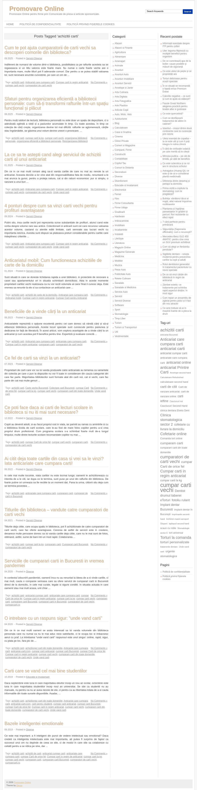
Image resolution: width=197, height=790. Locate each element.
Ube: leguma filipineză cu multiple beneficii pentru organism (175, 53)
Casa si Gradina (123, 132)
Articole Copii (121, 110)
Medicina (119, 256)
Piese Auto (120, 269)
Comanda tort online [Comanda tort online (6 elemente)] (171, 438)
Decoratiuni (120, 172)
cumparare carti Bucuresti (24, 601)
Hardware (120, 216)
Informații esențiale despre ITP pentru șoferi (176, 45)
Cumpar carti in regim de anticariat (64, 756)
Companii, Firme (123, 150)
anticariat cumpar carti (36, 595)
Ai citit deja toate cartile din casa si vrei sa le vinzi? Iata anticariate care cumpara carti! (54, 461)
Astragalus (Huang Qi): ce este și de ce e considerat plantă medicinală (176, 173)
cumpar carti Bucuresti (67, 651)
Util (116, 331)
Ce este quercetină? (173, 113)
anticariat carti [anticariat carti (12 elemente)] (172, 348)
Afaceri (118, 43)
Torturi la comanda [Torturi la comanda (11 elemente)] (175, 537)
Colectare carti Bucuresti (62, 388)
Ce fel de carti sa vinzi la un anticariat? (42, 357)
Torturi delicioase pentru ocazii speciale (175, 80)
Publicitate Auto (123, 274)
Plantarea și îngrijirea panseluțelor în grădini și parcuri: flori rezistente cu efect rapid (175, 213)
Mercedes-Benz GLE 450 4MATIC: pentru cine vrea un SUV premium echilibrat (176, 239)
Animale (119, 65)
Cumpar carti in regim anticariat (72, 82)
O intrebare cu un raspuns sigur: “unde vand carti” (53, 618)
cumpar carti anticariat (43, 651)
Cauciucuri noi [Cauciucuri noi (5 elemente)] (176, 401)
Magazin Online (123, 247)
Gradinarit (120, 212)
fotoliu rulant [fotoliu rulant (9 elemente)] (181, 500)
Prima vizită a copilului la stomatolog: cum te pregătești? (175, 191)
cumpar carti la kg (34, 138)
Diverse (30, 571)
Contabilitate (121, 158)
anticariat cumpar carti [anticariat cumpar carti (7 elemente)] (173, 353)
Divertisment (121, 181)
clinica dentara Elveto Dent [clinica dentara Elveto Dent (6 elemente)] (174, 410)
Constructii (120, 154)
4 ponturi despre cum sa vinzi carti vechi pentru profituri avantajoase (50, 208)
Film (117, 198)
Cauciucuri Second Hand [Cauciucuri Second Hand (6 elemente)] (173, 405)
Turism (118, 323)
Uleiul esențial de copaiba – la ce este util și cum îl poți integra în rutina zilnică (177, 141)
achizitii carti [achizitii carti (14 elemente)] (172, 330)
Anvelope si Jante (124, 87)
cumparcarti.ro (12, 604)
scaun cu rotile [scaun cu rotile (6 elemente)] (168, 528)
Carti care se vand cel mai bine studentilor (45, 670)
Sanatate (119, 283)
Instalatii (119, 234)
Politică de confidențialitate (40, 24)
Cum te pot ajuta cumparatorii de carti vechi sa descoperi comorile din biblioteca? (50, 50)
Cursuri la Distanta (124, 167)
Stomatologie (121, 314)
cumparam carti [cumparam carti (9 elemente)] (171, 443)
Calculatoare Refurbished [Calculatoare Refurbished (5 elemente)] (171, 377)
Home (10, 24)
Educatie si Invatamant (37, 677)
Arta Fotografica (123, 101)
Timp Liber (120, 318)
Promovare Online (36, 8)
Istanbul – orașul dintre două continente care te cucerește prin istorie (177, 131)
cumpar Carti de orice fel (38, 442)
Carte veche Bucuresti (36, 388)
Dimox (19, 785)
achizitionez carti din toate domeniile (44, 648)
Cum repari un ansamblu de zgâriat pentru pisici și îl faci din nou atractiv (177, 301)
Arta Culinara (121, 92)
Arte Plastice (121, 105)
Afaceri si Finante (124, 47)
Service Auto (121, 292)
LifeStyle (119, 238)
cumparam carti (47, 344)
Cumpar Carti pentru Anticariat (71, 298)
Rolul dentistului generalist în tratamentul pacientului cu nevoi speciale (177, 267)
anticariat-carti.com (20, 651)
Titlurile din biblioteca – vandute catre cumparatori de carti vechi (56, 512)
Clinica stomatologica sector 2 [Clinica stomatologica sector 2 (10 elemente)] (171, 419)
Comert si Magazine (125, 145)
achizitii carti (18, 82)
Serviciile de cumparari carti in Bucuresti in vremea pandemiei (54, 563)
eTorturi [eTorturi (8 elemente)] (165, 500)
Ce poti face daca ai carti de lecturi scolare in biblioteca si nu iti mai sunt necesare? (48, 410)
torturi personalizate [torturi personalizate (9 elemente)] (174, 542)
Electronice (120, 189)
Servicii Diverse (34, 58)
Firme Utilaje (121, 207)
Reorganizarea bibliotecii (75, 141)
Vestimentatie (122, 336)
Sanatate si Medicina (125, 287)
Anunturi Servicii (123, 83)
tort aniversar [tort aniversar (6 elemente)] (176, 532)
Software (119, 305)
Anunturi (119, 70)
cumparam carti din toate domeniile (75, 391)
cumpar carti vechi (14, 85)
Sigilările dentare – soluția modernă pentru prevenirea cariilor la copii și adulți (176, 257)
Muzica (118, 265)
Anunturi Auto (122, 74)
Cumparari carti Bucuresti (75, 544)
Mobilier (119, 260)
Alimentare (120, 56)
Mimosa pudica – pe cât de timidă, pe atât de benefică (176, 157)
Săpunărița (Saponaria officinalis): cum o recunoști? (177, 230)
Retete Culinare (123, 278)
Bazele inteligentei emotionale (33, 723)
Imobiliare (120, 225)
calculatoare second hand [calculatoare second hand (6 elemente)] (174, 381)
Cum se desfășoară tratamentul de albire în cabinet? (174, 121)
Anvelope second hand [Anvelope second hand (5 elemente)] (180, 373)
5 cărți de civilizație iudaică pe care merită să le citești (176, 150)
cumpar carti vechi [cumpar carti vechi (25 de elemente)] (175, 487)
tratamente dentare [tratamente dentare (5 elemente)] (169, 547)
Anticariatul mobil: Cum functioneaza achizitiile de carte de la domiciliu (53, 262)
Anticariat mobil (13, 298)
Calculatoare (121, 127)
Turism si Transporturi (126, 327)
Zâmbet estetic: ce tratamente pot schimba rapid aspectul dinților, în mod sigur (175, 289)
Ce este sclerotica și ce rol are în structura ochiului (176, 165)
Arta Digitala (121, 96)
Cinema (119, 136)
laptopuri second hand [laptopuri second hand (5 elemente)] (179, 523)
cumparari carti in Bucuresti (53, 601)
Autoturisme (121, 118)
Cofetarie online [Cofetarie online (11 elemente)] (173, 434)
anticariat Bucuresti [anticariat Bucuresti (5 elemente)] (169, 335)
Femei (118, 194)
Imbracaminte (122, 221)
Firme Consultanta (124, 203)
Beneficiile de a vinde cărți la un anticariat (45, 311)
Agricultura (120, 52)
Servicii (118, 296)
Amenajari (120, 61)
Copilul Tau (120, 163)
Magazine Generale (125, 252)
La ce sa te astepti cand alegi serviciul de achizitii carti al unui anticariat (52, 157)
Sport (117, 309)
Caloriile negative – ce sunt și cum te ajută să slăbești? (176, 97)
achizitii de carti (33, 753)
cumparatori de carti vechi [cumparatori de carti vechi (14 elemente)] (174, 459)
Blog (117, 123)
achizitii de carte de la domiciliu (41, 295)
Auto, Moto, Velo (123, 114)
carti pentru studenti (42, 704)
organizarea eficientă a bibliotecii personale (39, 141)
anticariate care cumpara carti (71, 341)
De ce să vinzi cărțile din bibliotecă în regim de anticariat (175, 277)
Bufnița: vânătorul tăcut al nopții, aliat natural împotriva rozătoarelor (177, 201)
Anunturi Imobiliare (124, 79)
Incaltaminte (121, 229)
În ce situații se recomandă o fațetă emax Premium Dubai (176, 88)
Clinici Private (122, 141)
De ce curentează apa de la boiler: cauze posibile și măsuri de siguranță (177, 64)
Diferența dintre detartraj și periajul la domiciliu (176, 182)
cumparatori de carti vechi (38, 85)
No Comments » (99, 82)
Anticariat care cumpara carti (40, 82)
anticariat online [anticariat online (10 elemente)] (178, 362)
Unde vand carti (61, 192)
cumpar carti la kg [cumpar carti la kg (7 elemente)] (171, 480)
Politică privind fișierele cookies (91, 24)
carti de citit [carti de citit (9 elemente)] (168, 387)
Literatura (119, 243)
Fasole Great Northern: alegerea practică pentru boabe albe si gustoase (175, 106)
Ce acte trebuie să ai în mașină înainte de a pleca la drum (177, 311)
